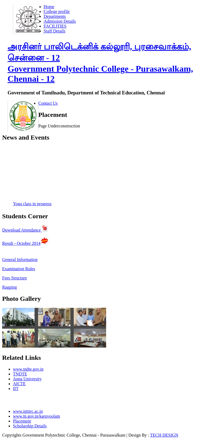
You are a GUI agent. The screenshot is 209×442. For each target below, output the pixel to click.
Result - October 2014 (21, 243)
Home (49, 6)
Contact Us (48, 103)
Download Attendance (25, 230)
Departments (55, 16)
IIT (15, 388)
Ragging (9, 287)
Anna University (27, 379)
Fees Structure (14, 278)
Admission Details (60, 21)
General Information (20, 259)
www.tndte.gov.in (28, 369)
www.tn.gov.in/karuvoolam (36, 416)
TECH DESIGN (164, 435)
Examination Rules (18, 268)
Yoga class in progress (32, 204)
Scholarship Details (30, 426)
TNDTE (20, 374)
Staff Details (54, 31)
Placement (22, 421)
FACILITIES (55, 26)
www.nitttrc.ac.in (28, 411)
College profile (57, 11)
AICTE (19, 383)
